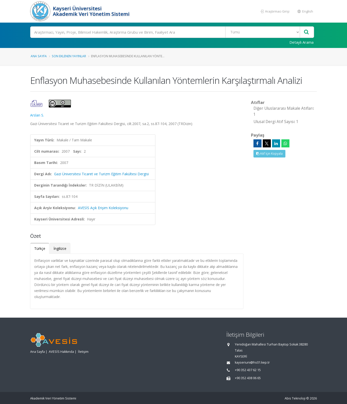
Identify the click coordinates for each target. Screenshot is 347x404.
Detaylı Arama (301, 42)
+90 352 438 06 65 (248, 378)
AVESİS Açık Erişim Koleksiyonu (103, 207)
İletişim (83, 352)
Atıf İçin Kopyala (269, 153)
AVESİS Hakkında (61, 352)
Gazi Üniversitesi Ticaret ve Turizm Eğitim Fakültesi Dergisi (101, 173)
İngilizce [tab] (60, 248)
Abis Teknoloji (295, 398)
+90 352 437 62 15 (248, 370)
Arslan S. (37, 115)
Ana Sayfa (39, 56)
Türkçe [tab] (39, 248)
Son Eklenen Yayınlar (69, 56)
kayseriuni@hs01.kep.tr (252, 362)
